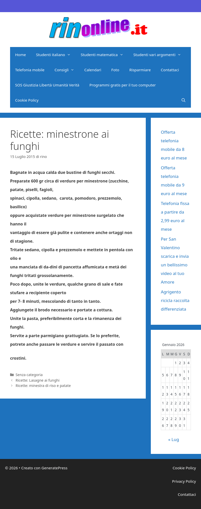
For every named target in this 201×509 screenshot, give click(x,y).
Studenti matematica (104, 54)
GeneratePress (54, 467)
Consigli (66, 69)
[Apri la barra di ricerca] (183, 100)
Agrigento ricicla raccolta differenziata (175, 300)
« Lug (173, 439)
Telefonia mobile (29, 69)
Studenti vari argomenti (159, 54)
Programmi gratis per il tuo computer (123, 84)
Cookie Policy (27, 100)
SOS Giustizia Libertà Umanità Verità (47, 84)
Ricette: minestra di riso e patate (43, 385)
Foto (115, 69)
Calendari (92, 69)
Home (20, 54)
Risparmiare (140, 69)
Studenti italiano (56, 54)
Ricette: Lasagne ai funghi (38, 380)
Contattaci (170, 69)
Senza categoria (29, 374)
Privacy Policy (184, 481)
